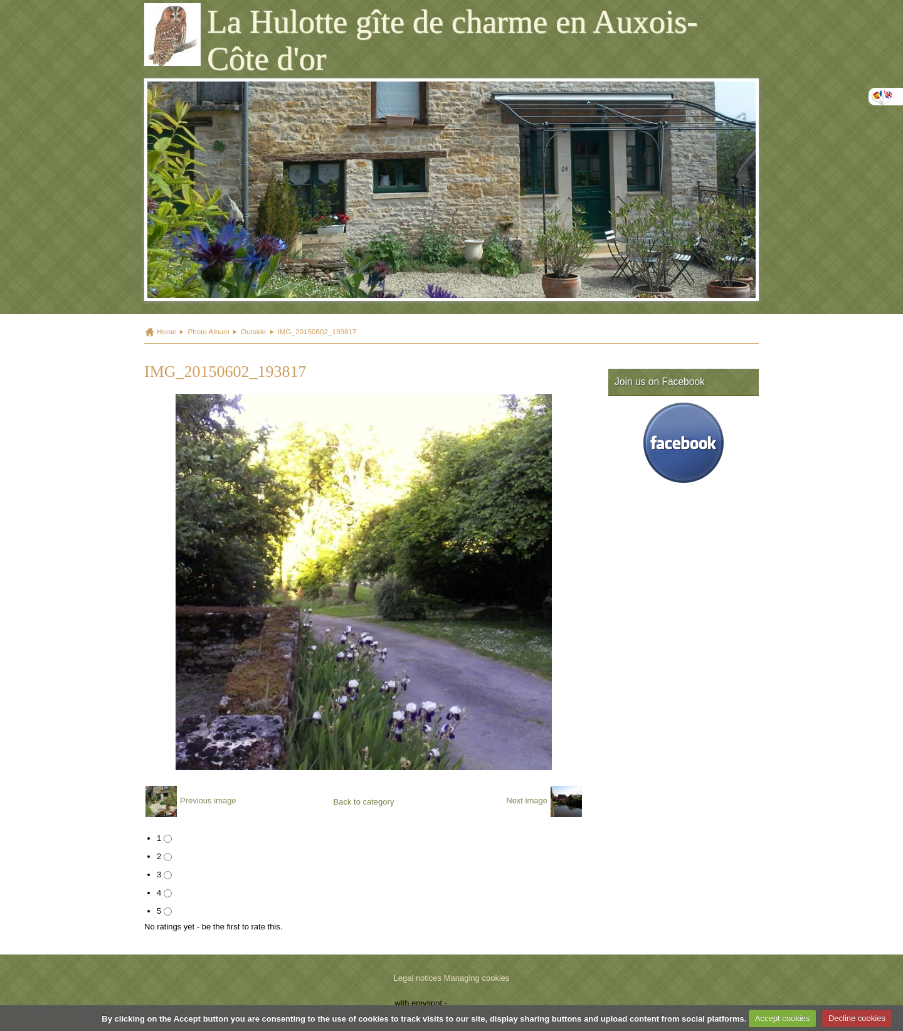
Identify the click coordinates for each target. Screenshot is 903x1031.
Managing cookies (477, 978)
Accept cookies (782, 1018)
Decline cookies (856, 1018)
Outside (253, 331)
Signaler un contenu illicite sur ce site (517, 1003)
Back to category (364, 801)
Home (166, 331)
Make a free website (355, 1003)
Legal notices (417, 978)
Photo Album (208, 331)
